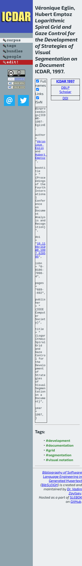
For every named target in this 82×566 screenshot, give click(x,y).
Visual (42, 52)
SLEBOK (76, 560)
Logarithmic (50, 20)
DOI (65, 98)
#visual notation (59, 522)
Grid (56, 26)
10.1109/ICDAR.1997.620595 (40, 279)
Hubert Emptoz (41, 166)
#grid (50, 512)
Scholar (65, 92)
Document (52, 65)
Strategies (54, 46)
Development (61, 39)
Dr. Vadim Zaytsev (74, 553)
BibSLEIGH (50, 547)
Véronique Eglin (40, 152)
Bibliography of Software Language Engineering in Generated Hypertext (62, 539)
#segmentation (59, 517)
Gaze (41, 33)
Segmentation (52, 58)
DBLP (65, 87)
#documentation (59, 508)
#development (58, 503)
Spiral (42, 26)
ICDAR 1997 (65, 81)
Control (57, 33)
